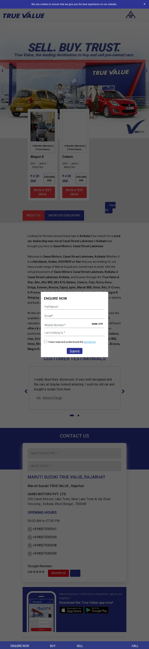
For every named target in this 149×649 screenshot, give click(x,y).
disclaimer (90, 342)
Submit (75, 351)
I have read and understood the (70, 341)
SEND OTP (97, 324)
